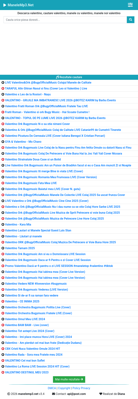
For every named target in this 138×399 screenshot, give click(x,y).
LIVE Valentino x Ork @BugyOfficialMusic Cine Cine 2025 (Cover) (46, 201)
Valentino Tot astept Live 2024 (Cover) (29, 331)
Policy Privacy (81, 388)
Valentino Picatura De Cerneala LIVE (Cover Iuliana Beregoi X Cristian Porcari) (55, 135)
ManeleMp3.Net (18, 5)
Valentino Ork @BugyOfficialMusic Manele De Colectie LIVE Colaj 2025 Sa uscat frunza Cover (65, 195)
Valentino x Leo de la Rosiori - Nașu (28, 94)
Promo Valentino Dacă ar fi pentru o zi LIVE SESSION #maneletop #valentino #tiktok (59, 266)
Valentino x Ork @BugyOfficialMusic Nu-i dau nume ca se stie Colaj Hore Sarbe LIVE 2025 (62, 206)
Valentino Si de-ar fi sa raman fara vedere (31, 295)
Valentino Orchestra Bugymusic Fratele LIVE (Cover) (38, 313)
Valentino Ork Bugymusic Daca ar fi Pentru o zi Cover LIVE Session (48, 260)
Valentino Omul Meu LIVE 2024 (25, 319)
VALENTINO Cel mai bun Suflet (25, 360)
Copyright (64, 388)
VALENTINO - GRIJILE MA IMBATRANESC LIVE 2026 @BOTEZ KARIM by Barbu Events (60, 100)
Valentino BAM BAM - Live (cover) (27, 325)
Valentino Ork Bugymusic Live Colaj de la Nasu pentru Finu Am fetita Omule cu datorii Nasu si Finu (68, 147)
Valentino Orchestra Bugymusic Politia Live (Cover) (38, 307)
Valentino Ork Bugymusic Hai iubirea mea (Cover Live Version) (45, 272)
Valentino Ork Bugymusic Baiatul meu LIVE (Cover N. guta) (42, 189)
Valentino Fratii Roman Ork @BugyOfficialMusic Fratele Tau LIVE (46, 106)
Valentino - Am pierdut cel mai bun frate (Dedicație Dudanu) (43, 343)
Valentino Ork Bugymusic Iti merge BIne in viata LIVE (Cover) (44, 171)
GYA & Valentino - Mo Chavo (23, 141)
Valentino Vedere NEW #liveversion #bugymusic (36, 283)
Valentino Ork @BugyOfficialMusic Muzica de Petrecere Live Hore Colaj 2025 (54, 218)
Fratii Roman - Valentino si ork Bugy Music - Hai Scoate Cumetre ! (47, 112)
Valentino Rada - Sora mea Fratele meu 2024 (33, 354)
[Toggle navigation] (130, 5)
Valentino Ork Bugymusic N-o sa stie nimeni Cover (37, 124)
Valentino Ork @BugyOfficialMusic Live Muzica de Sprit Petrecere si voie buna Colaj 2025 (62, 212)
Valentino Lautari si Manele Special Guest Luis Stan (38, 230)
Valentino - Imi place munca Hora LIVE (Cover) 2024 (38, 337)
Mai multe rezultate (69, 379)
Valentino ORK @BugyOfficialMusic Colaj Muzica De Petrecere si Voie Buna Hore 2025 (60, 242)
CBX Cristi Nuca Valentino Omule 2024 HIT (32, 348)
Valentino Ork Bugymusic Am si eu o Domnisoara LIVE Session (45, 254)
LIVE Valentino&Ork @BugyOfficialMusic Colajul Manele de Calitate (48, 82)
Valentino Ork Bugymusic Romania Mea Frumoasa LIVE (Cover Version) (51, 177)
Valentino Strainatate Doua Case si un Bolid (33, 159)
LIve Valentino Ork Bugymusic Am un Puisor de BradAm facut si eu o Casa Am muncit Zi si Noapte (68, 165)
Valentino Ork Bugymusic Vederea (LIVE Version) (36, 289)
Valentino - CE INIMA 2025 (22, 301)
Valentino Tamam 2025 (20, 248)
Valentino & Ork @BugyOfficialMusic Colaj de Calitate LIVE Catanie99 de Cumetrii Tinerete (63, 130)
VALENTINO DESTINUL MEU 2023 (27, 372)
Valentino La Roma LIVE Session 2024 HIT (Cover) (37, 366)
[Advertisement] (69, 50)
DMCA (52, 388)
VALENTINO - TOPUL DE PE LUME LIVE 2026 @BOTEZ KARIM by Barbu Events (55, 118)
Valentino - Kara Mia (18, 224)
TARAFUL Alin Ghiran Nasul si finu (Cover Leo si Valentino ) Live (46, 88)
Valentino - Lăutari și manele (23, 236)
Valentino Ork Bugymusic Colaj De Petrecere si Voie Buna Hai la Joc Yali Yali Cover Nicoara (63, 153)
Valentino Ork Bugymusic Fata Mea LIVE (31, 183)
